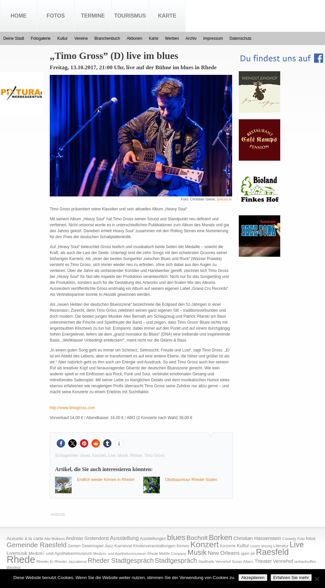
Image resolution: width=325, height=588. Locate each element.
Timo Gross (154, 455)
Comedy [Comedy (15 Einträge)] (289, 539)
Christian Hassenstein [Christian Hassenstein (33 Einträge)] (257, 538)
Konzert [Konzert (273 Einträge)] (204, 544)
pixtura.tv (224, 199)
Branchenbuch (107, 38)
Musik (123, 455)
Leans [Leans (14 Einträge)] (255, 546)
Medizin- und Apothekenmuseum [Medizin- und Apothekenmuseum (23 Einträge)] (60, 553)
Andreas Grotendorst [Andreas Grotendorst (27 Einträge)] (87, 538)
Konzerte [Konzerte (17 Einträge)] (227, 546)
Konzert (99, 455)
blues (85, 455)
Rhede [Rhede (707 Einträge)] (21, 559)
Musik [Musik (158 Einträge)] (197, 552)
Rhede (136, 455)
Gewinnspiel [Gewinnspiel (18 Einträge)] (92, 546)
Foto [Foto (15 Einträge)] (300, 539)
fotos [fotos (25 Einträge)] (310, 538)
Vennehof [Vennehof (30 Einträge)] (283, 561)
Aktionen (134, 38)
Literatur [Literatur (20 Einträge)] (281, 546)
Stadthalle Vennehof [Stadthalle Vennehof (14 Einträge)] (214, 561)
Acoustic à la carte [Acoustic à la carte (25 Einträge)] (25, 538)
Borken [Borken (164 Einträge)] (220, 537)
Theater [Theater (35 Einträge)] (263, 561)
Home (19, 16)
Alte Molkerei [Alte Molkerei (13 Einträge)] (54, 539)
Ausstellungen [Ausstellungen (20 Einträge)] (153, 538)
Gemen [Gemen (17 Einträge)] (74, 546)
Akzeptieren (252, 577)
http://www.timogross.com (72, 407)
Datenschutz (240, 38)
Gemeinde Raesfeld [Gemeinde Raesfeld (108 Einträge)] (37, 545)
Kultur (62, 38)
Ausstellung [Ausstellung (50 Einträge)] (124, 538)
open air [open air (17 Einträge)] (248, 553)
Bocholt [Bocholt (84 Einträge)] (197, 537)
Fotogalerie (41, 38)
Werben (172, 38)
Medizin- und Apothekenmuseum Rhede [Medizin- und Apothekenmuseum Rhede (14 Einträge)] (125, 554)
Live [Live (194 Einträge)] (297, 544)
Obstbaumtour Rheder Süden (191, 479)
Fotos (56, 16)
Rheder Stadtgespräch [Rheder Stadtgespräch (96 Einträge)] (121, 560)
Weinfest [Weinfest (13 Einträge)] (13, 567)
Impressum (213, 38)
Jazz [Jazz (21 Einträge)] (108, 545)
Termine (93, 16)
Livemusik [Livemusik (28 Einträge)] (17, 553)
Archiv (190, 38)
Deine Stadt (13, 38)
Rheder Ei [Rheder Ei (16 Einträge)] (44, 561)
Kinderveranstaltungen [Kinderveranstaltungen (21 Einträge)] (154, 545)
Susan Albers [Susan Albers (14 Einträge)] (242, 561)
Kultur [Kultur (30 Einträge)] (243, 545)
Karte (167, 16)
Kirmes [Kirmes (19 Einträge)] (182, 546)
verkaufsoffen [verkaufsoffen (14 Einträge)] (305, 561)
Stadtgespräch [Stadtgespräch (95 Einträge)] (176, 560)
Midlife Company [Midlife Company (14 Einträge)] (172, 554)
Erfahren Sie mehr (291, 577)
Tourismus (130, 16)
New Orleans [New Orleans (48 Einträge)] (223, 553)
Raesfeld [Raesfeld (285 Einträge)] (272, 552)
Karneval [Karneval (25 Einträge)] (123, 545)
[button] (61, 443)
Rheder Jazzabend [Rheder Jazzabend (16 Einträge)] (70, 561)
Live (111, 455)
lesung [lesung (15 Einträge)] (266, 546)
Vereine (81, 38)
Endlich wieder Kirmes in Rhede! (105, 479)
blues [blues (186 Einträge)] (176, 537)
